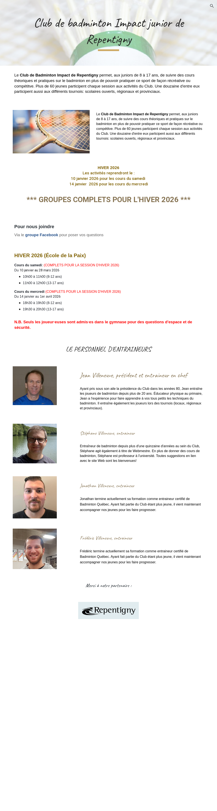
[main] (108, 33)
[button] (212, 6)
